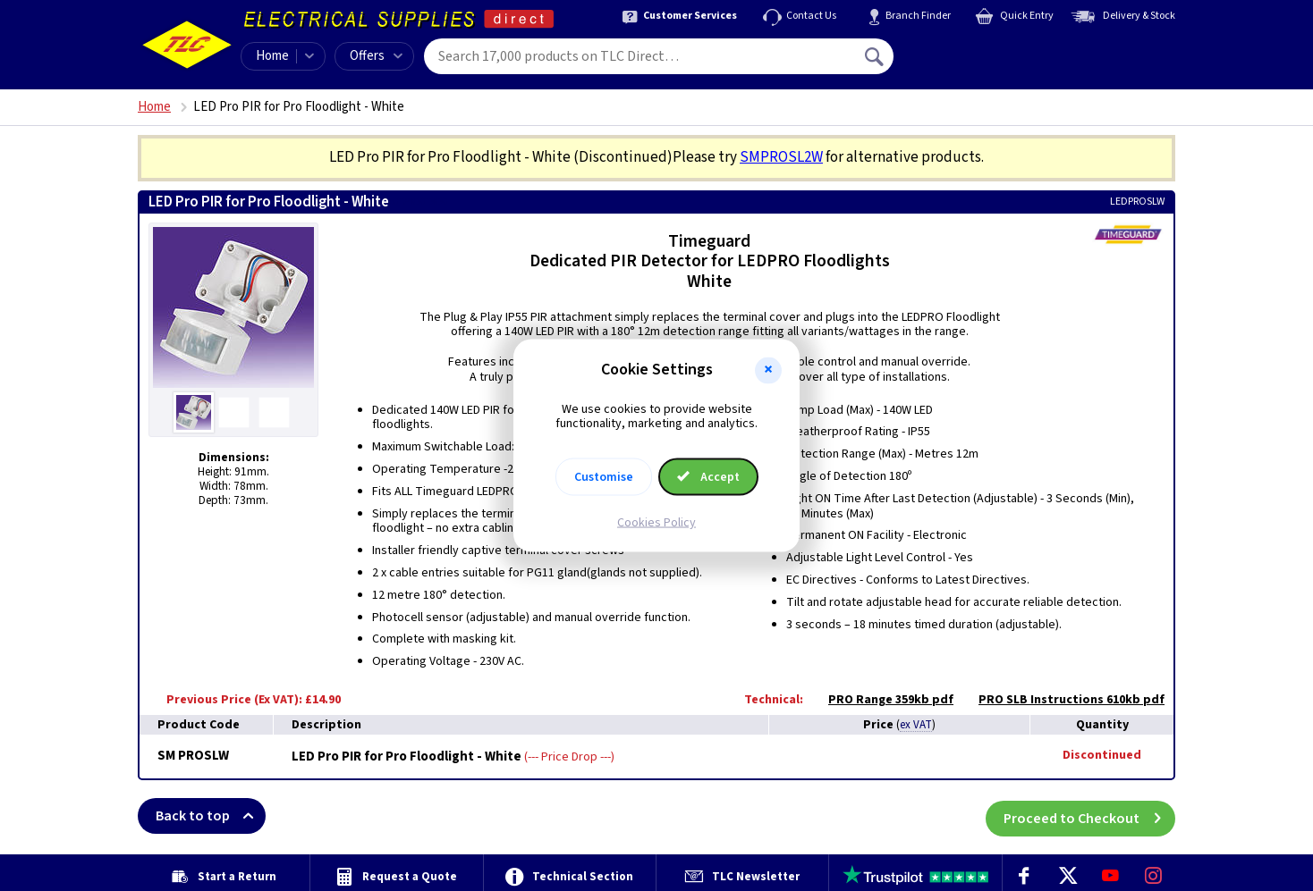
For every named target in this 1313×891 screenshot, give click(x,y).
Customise (603, 477)
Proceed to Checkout (1089, 816)
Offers (376, 55)
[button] (768, 370)
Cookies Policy (656, 523)
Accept (708, 477)
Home (272, 55)
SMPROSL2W (781, 157)
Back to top (211, 816)
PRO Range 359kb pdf (881, 700)
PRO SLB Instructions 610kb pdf (1063, 700)
